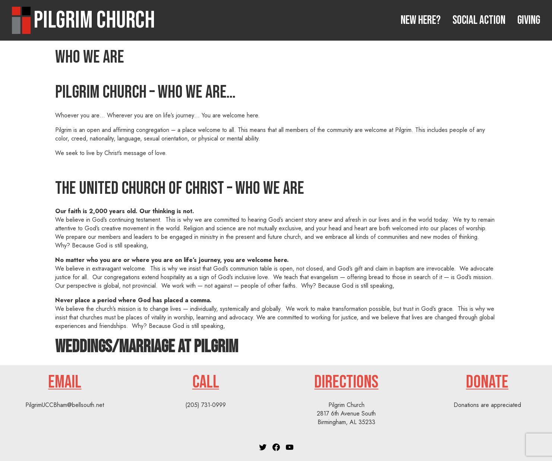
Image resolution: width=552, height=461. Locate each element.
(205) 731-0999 (205, 405)
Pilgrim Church (94, 20)
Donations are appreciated (487, 405)
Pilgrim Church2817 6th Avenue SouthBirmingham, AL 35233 (346, 413)
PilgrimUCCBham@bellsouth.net (64, 405)
